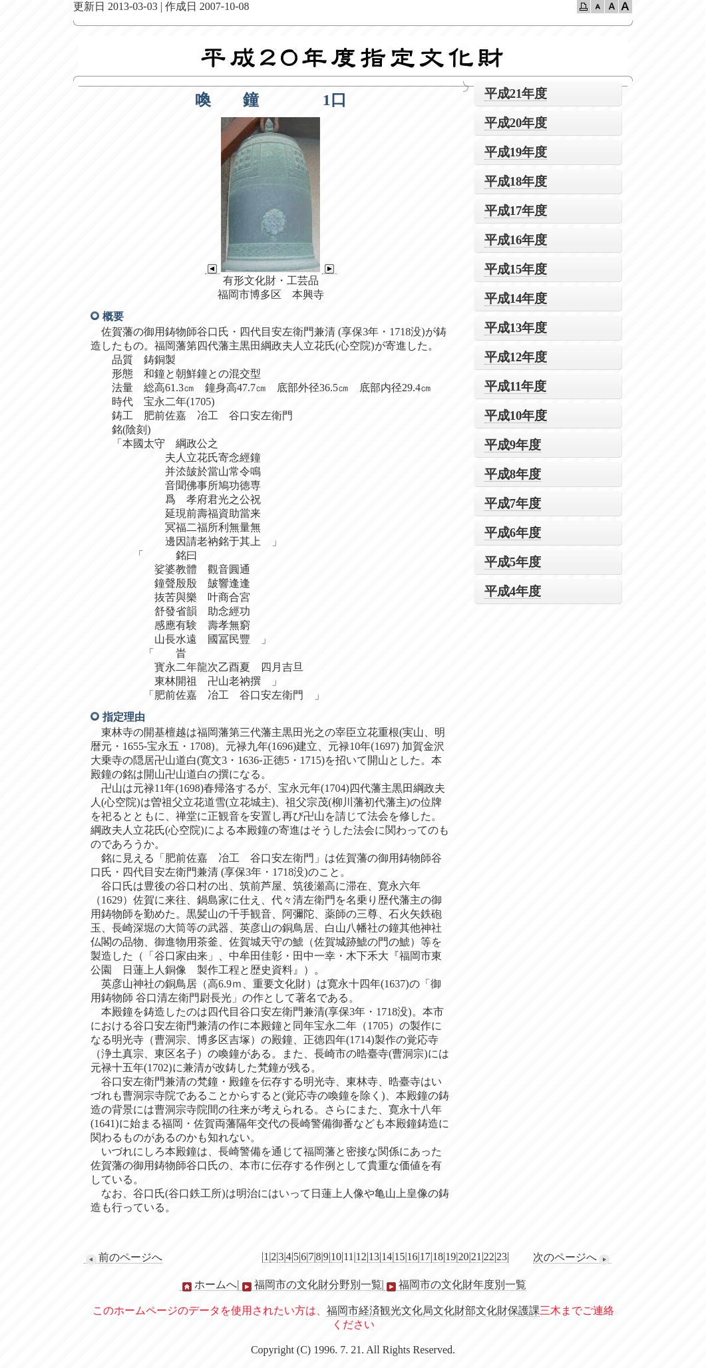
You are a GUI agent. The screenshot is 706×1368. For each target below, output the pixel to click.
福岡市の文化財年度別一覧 (455, 1285)
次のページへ (572, 1258)
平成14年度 (516, 298)
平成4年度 (512, 591)
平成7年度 (512, 503)
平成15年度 (516, 269)
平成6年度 (512, 533)
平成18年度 (516, 181)
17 (425, 1256)
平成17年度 (516, 211)
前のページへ (123, 1258)
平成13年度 (516, 328)
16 (412, 1256)
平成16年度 (516, 240)
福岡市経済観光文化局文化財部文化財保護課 (433, 1310)
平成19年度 (516, 152)
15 (399, 1256)
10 (336, 1256)
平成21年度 (516, 93)
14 (386, 1256)
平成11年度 (515, 386)
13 (374, 1256)
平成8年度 (512, 474)
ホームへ (208, 1285)
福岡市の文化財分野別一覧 (311, 1285)
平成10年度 (516, 416)
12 (361, 1256)
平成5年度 (512, 562)
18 (438, 1256)
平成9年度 (512, 445)
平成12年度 (516, 357)
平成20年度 (516, 123)
